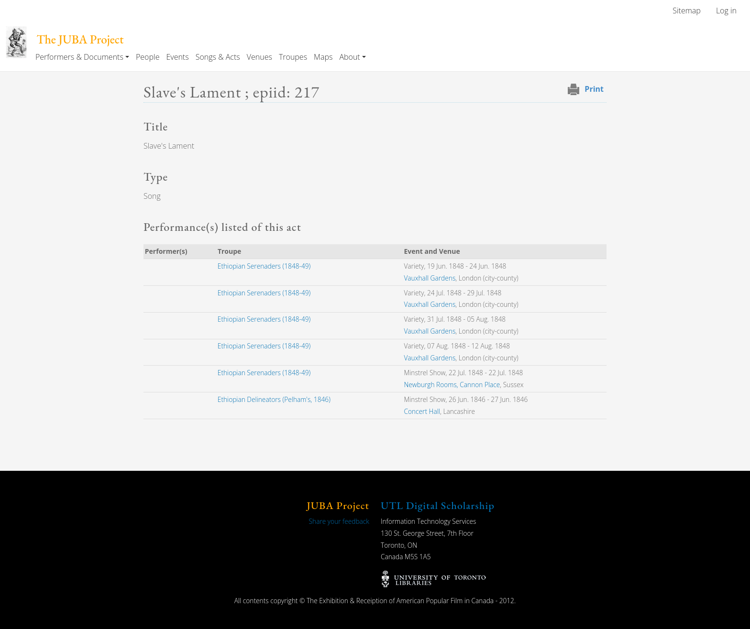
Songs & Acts (218, 57)
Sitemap (687, 10)
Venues (259, 57)
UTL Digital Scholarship (438, 505)
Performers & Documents (79, 57)
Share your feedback (339, 521)
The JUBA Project (79, 39)
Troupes (293, 57)
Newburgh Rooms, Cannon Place (452, 384)
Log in (726, 10)
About (349, 57)
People (147, 57)
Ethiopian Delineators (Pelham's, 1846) (274, 399)
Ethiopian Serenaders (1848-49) (264, 266)
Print (594, 89)
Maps (323, 57)
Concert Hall (422, 411)
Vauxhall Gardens (429, 277)
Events (177, 57)
